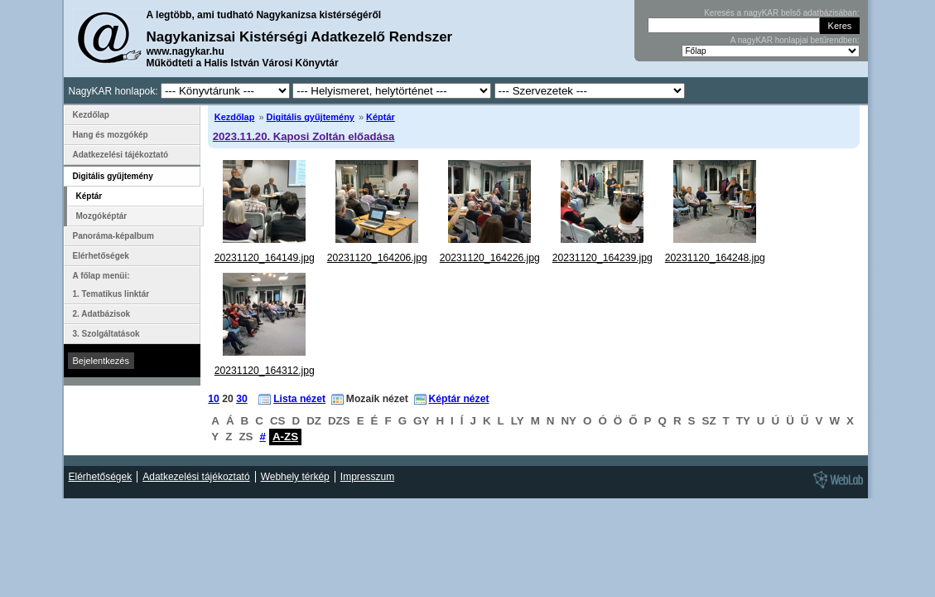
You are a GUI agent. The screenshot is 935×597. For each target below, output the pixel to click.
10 (213, 399)
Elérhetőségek (101, 255)
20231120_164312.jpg (264, 370)
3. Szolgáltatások (106, 333)
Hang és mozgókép (110, 134)
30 (242, 399)
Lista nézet (299, 399)
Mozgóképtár (102, 216)
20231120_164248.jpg (715, 258)
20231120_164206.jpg (377, 258)
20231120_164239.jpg (602, 258)
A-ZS (285, 436)
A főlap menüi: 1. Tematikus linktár (111, 284)
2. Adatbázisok (102, 313)
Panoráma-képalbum (113, 235)
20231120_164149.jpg (264, 258)
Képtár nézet (459, 399)
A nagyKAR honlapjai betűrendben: (795, 40)
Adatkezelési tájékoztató (121, 154)
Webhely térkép (295, 477)
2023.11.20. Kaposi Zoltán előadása (304, 136)
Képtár (380, 117)
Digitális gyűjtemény (310, 117)
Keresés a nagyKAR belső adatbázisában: (781, 12)
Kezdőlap (234, 117)
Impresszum (367, 477)
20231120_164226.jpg (490, 258)
